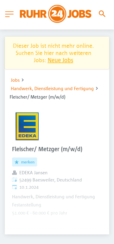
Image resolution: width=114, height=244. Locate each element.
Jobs (15, 80)
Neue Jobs (60, 60)
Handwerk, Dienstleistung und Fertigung (52, 88)
